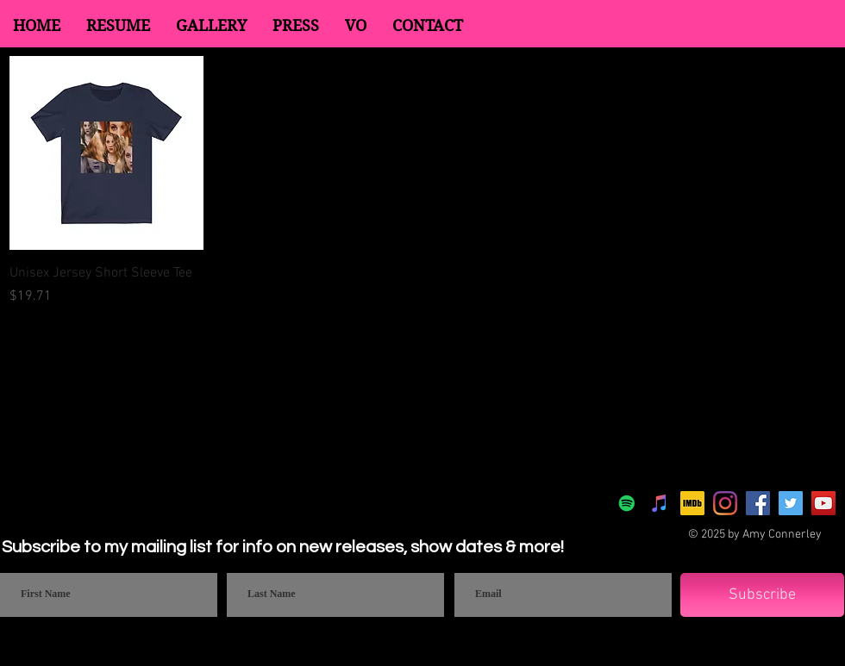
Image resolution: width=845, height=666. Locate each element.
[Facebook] (758, 503)
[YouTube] (823, 503)
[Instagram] (725, 503)
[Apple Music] (660, 503)
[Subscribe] (762, 595)
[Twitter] (791, 503)
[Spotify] (627, 503)
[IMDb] (692, 503)
